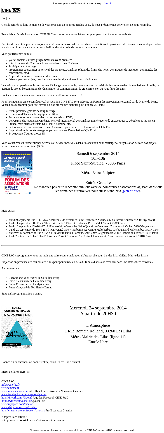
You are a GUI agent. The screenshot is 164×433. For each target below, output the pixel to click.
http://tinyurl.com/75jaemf (16, 397)
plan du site (131, 191)
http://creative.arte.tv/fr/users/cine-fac (23, 410)
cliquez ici (108, 3)
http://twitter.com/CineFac (16, 400)
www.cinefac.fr (10, 387)
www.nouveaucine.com (14, 391)
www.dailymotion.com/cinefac (19, 407)
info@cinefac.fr (10, 384)
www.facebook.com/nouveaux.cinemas (23, 394)
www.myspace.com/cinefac (17, 404)
